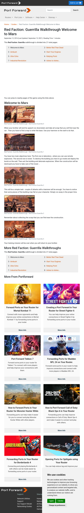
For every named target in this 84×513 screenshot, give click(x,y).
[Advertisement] (42, 80)
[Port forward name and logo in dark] (17, 10)
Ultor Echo (14, 56)
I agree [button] (51, 501)
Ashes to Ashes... (53, 61)
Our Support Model (24, 504)
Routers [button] (8, 17)
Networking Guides (24, 506)
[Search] (58, 10)
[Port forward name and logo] (11, 3)
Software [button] (29, 17)
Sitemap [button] (51, 17)
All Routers (41, 504)
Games (39, 509)
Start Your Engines (54, 52)
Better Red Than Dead (55, 48)
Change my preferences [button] (57, 505)
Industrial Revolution (18, 61)
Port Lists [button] (18, 17)
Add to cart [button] (75, 3)
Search (75, 10)
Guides (14, 24)
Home (6, 24)
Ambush (13, 52)
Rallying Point (52, 56)
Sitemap (40, 494)
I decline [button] (60, 501)
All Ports (40, 506)
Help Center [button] (40, 17)
